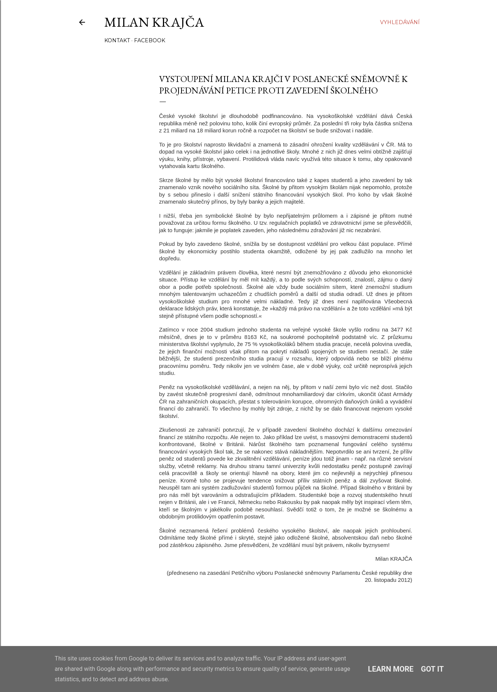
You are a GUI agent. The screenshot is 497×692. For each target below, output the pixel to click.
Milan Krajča (154, 22)
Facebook (149, 40)
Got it (432, 669)
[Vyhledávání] (400, 22)
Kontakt (117, 40)
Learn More (390, 669)
